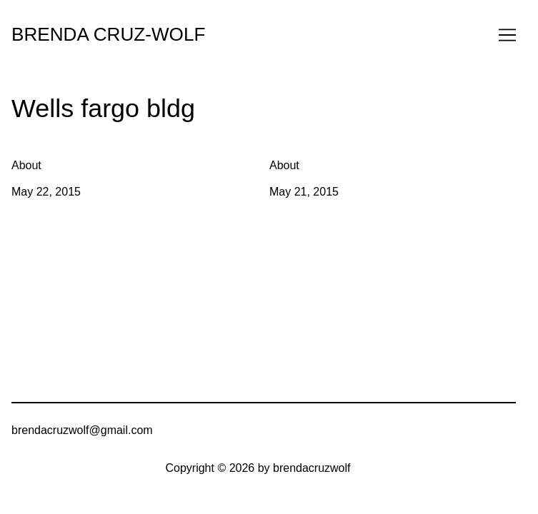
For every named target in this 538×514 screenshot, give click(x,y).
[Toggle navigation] (507, 35)
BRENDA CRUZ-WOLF (108, 34)
